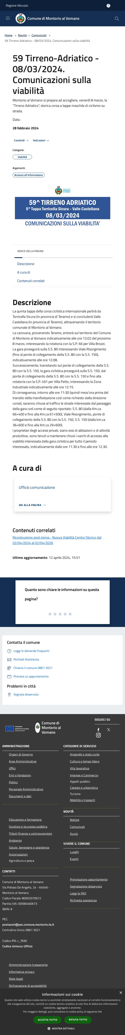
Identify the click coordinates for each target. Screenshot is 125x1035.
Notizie (74, 819)
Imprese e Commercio (84, 775)
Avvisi (74, 833)
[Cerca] (117, 18)
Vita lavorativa (79, 768)
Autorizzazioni (18, 854)
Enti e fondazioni (20, 775)
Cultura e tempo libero (84, 761)
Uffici (12, 768)
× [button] (120, 992)
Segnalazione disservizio (86, 886)
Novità (22, 35)
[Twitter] (108, 730)
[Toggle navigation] (7, 18)
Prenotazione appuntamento (89, 879)
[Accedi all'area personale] (108, 5)
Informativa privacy (21, 971)
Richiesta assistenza (83, 900)
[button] (62, 1028)
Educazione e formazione (25, 819)
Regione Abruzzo (17, 5)
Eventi (74, 859)
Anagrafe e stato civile (84, 754)
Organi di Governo (21, 754)
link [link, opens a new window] (100, 1011)
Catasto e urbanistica (84, 787)
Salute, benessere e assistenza (29, 847)
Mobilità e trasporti (82, 800)
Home (8, 35)
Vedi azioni (41, 140)
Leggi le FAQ (78, 893)
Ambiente (15, 840)
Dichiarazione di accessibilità (28, 985)
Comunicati (39, 35)
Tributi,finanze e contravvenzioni (30, 833)
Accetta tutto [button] (47, 1019)
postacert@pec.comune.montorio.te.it (28, 924)
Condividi (22, 140)
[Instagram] (98, 735)
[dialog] (62, 1012)
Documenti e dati (20, 796)
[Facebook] (98, 730)
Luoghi (74, 852)
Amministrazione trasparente (28, 964)
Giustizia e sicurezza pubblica (28, 826)
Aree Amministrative (22, 761)
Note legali (16, 978)
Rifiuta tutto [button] (78, 1019)
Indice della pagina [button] (30, 251)
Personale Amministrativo (26, 789)
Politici (13, 782)
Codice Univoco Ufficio (17, 946)
